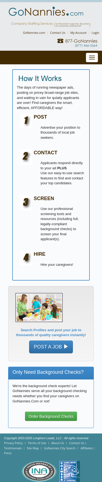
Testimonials (13, 448)
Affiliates (86, 448)
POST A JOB (51, 347)
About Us (57, 443)
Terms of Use (37, 443)
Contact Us (57, 33)
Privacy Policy (13, 443)
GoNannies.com (34, 33)
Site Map (33, 448)
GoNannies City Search (59, 448)
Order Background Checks (51, 416)
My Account (78, 33)
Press (8, 453)
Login (95, 33)
